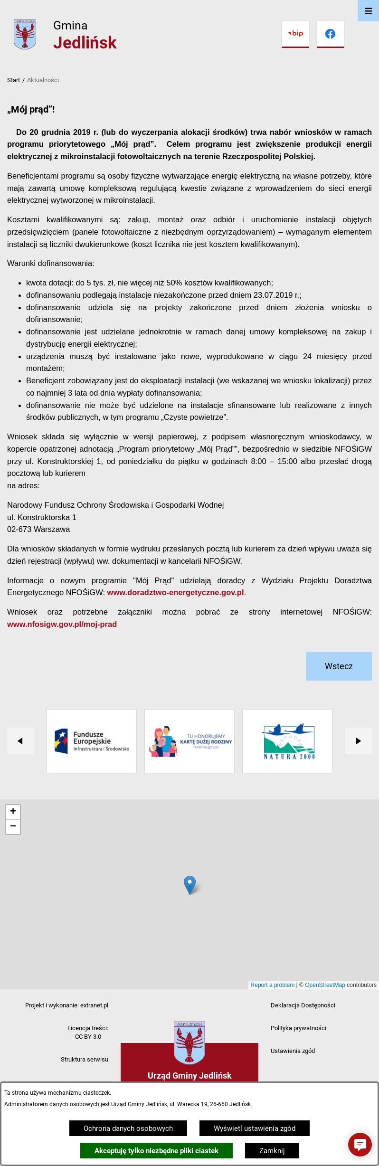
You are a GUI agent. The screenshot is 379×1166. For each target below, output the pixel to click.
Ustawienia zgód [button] (293, 1050)
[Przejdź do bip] (295, 34)
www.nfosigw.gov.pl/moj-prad (62, 624)
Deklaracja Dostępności (303, 1005)
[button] (360, 1145)
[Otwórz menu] (368, 10)
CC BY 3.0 (88, 1036)
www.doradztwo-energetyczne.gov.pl (175, 592)
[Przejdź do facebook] (330, 34)
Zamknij (272, 1151)
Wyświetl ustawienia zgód (254, 1128)
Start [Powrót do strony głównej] (13, 80)
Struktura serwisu (84, 1059)
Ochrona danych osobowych (128, 1128)
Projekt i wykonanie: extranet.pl (66, 1005)
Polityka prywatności (298, 1028)
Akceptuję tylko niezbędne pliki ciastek (156, 1151)
